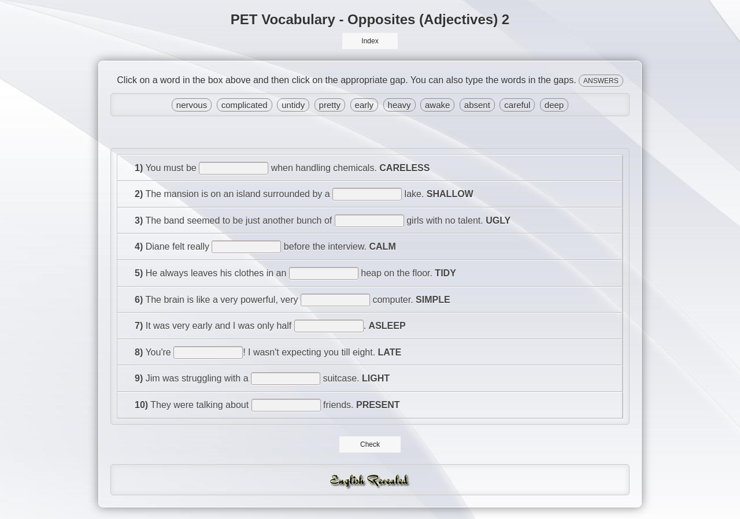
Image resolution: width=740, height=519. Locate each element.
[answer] (233, 168)
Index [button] (369, 41)
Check (370, 444)
